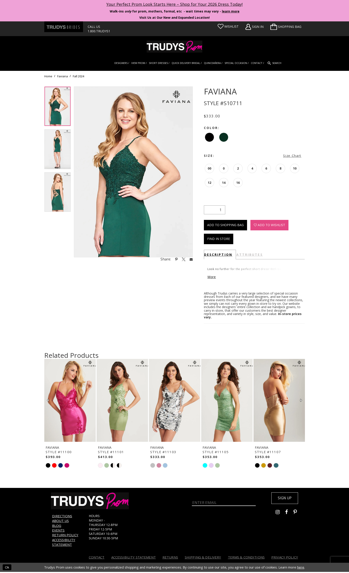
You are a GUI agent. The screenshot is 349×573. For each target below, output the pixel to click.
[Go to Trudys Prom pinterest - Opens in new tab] (297, 514)
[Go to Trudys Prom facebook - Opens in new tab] (289, 514)
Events (58, 531)
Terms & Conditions (246, 558)
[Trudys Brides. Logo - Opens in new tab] (63, 26)
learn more (230, 11)
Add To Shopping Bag (225, 225)
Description (218, 254)
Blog (56, 526)
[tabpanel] (57, 107)
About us (60, 522)
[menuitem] (286, 27)
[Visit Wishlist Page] (228, 27)
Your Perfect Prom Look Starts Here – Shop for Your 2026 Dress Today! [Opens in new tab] (174, 4)
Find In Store (218, 239)
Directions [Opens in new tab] (62, 517)
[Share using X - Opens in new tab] (183, 259)
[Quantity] (214, 209)
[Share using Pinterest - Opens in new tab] (176, 259)
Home (48, 76)
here (300, 568)
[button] (286, 27)
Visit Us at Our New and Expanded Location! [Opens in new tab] (174, 17)
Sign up (284, 499)
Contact (97, 558)
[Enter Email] (224, 502)
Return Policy (65, 536)
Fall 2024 (78, 76)
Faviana (62, 76)
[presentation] (70, 401)
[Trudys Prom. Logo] (174, 46)
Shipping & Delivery (203, 558)
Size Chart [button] (292, 155)
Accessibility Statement (63, 543)
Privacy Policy (284, 558)
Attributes (249, 254)
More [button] (212, 277)
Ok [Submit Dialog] (7, 568)
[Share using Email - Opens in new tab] (191, 259)
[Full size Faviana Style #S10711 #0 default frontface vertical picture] (133, 172)
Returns (170, 558)
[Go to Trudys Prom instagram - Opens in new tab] (280, 514)
